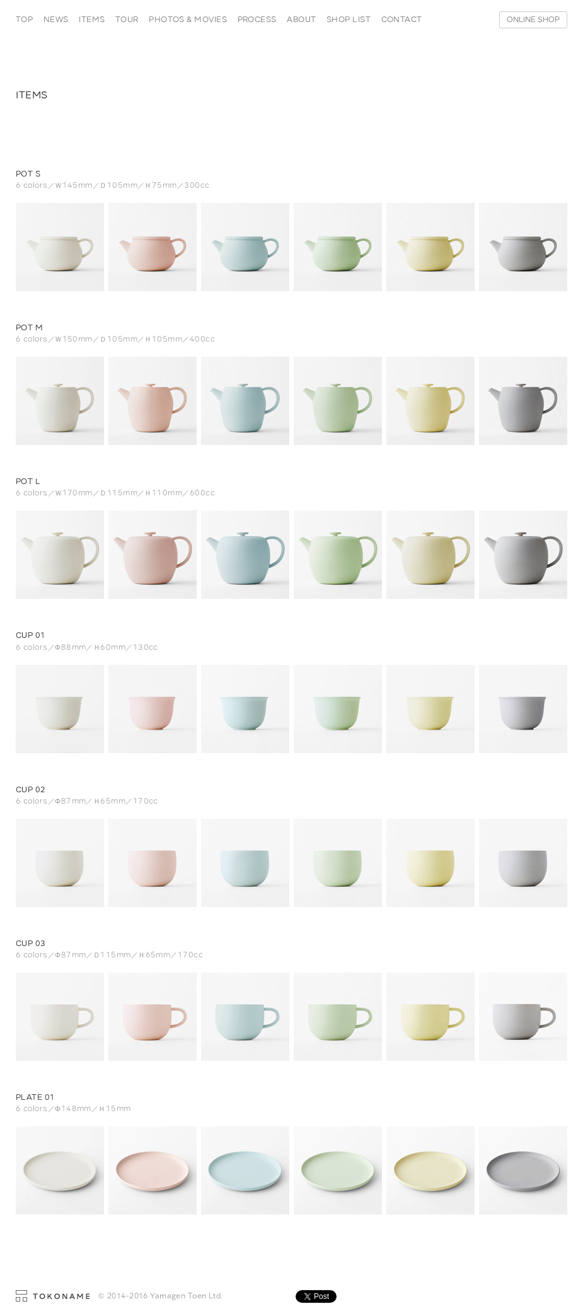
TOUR (127, 19)
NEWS (56, 19)
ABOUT (301, 19)
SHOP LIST (348, 19)
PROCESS (257, 19)
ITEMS (92, 19)
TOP (24, 19)
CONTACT (401, 19)
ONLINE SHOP (533, 19)
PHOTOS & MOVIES (188, 19)
